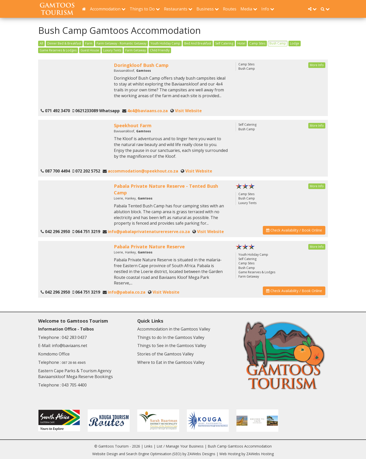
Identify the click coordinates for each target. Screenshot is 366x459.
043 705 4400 (74, 385)
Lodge (294, 43)
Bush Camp (277, 43)
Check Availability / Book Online (294, 230)
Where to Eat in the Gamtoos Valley (171, 362)
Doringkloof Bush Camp (141, 65)
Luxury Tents (112, 50)
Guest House (90, 50)
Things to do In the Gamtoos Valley (170, 337)
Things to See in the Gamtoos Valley (171, 345)
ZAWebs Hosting (260, 453)
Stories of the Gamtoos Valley (165, 354)
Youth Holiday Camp (165, 43)
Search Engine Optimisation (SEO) (153, 453)
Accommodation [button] (108, 9)
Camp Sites (257, 43)
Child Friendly (160, 50)
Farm (89, 43)
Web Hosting (229, 453)
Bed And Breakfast (197, 43)
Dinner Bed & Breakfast (64, 43)
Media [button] (248, 9)
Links (148, 446)
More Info (317, 65)
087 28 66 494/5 (74, 363)
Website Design (105, 453)
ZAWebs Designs (201, 453)
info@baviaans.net (69, 345)
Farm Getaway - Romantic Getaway (121, 43)
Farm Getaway (135, 50)
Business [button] (207, 9)
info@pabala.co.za (126, 292)
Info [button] (267, 9)
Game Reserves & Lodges (58, 50)
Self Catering (224, 43)
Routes (229, 9)
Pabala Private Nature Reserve (149, 246)
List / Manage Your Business (180, 446)
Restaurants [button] (178, 9)
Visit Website (188, 110)
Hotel (241, 43)
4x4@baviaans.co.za (147, 110)
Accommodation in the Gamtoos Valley (173, 329)
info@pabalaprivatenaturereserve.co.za (149, 231)
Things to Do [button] (145, 9)
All (41, 43)
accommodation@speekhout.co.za (143, 171)
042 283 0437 (74, 337)
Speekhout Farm (132, 125)
